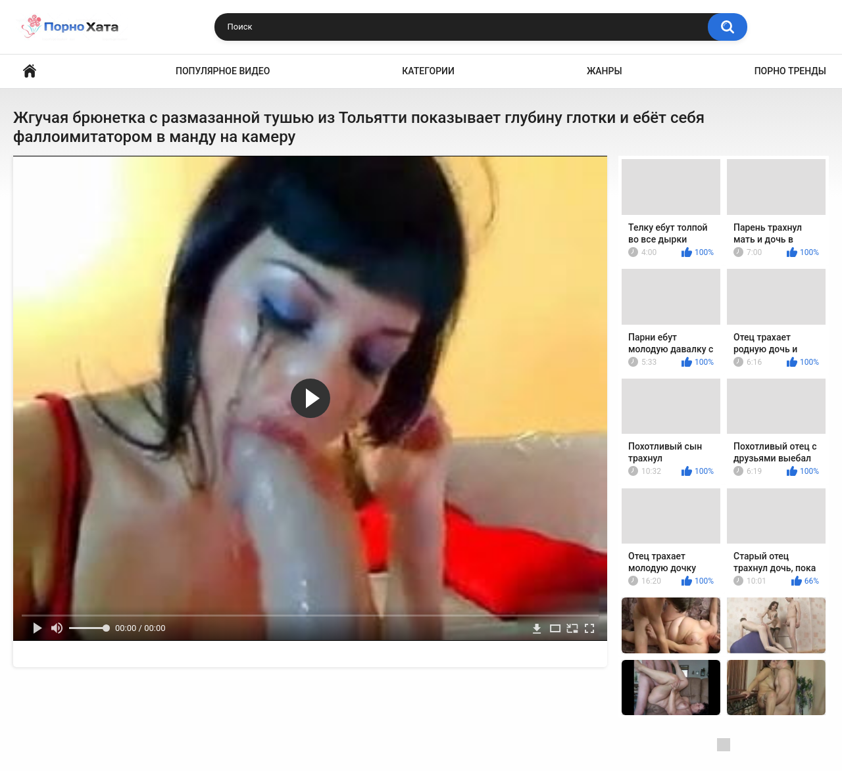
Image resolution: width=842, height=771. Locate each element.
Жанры (604, 71)
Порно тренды (790, 71)
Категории (428, 71)
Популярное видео (223, 71)
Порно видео (29, 71)
